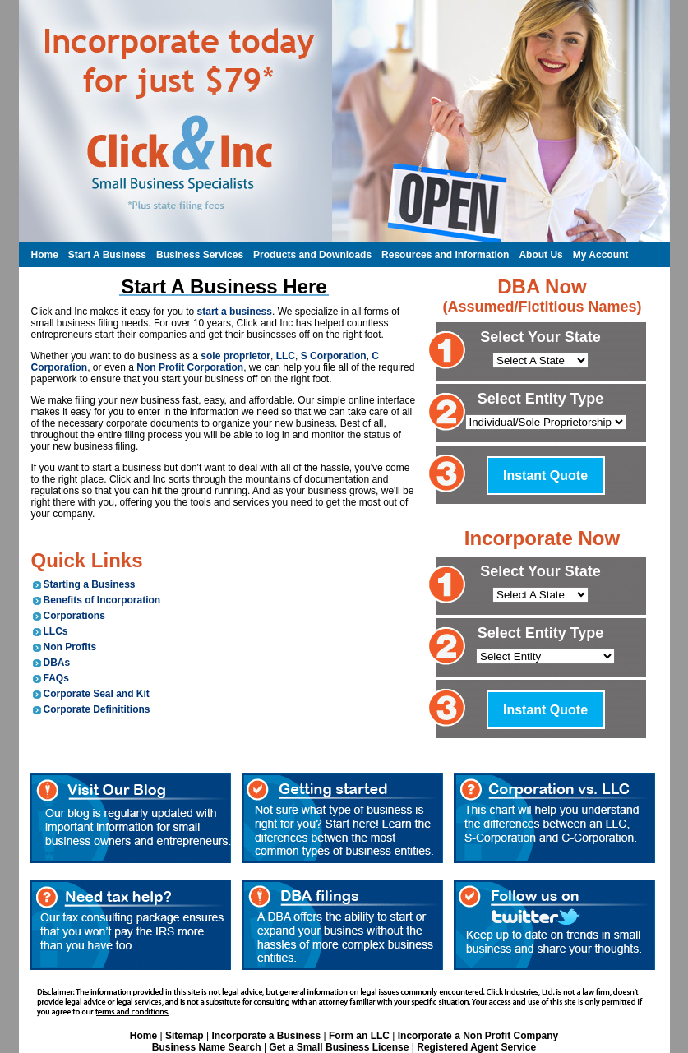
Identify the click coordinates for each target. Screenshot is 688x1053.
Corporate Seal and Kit (97, 694)
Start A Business (107, 255)
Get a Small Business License (339, 1047)
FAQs (56, 678)
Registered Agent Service (476, 1047)
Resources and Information (445, 255)
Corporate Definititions (97, 709)
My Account (601, 255)
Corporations (74, 615)
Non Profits (70, 647)
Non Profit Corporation (189, 367)
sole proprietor (235, 356)
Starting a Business (90, 584)
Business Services (199, 255)
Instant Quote (545, 476)
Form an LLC (359, 1035)
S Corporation (334, 356)
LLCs (56, 631)
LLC (285, 356)
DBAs (57, 662)
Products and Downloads (312, 255)
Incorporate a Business (266, 1035)
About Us (540, 255)
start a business (234, 311)
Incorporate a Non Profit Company (478, 1035)
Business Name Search (206, 1047)
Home (44, 255)
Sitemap (184, 1035)
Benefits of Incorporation (102, 600)
